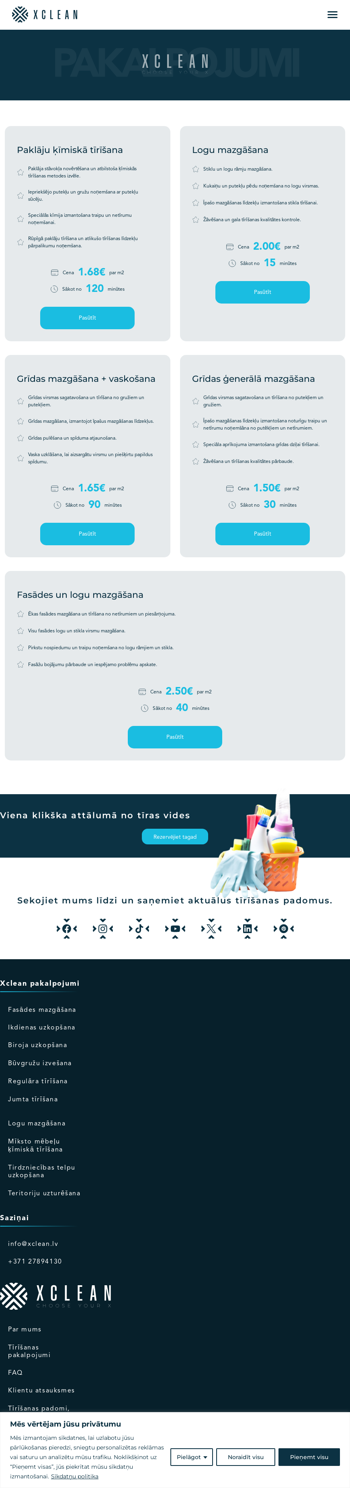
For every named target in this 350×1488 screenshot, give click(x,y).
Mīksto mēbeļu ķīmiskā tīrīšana (35, 1146)
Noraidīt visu (246, 1457)
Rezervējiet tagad (175, 837)
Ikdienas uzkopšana (42, 1028)
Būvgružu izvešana (40, 1063)
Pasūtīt (87, 318)
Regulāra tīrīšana (38, 1081)
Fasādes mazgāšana (42, 1010)
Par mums (25, 1330)
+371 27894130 (35, 1262)
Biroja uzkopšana (38, 1045)
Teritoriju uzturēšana (44, 1193)
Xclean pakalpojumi (40, 983)
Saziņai (14, 1218)
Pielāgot (189, 1457)
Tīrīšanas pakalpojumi (29, 1352)
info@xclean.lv (33, 1244)
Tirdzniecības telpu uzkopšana (42, 1172)
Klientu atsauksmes (41, 1391)
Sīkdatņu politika (74, 1476)
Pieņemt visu (309, 1457)
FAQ (15, 1373)
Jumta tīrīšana (33, 1100)
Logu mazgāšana (36, 1124)
